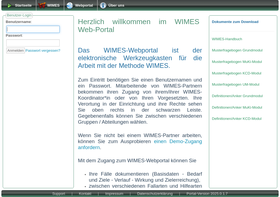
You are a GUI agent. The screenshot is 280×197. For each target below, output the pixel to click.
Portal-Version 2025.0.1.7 (207, 194)
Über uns (116, 5)
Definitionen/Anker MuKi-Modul (237, 107)
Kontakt (85, 194)
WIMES (53, 5)
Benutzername (18, 22)
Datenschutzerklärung (155, 194)
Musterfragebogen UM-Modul (235, 84)
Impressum (114, 194)
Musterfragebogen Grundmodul (237, 50)
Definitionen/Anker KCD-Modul (237, 119)
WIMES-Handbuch (227, 39)
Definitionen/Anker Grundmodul (237, 96)
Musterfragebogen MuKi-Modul (237, 62)
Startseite (23, 5)
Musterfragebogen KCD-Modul (236, 73)
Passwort (14, 35)
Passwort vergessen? (42, 50)
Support (58, 194)
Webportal (84, 5)
